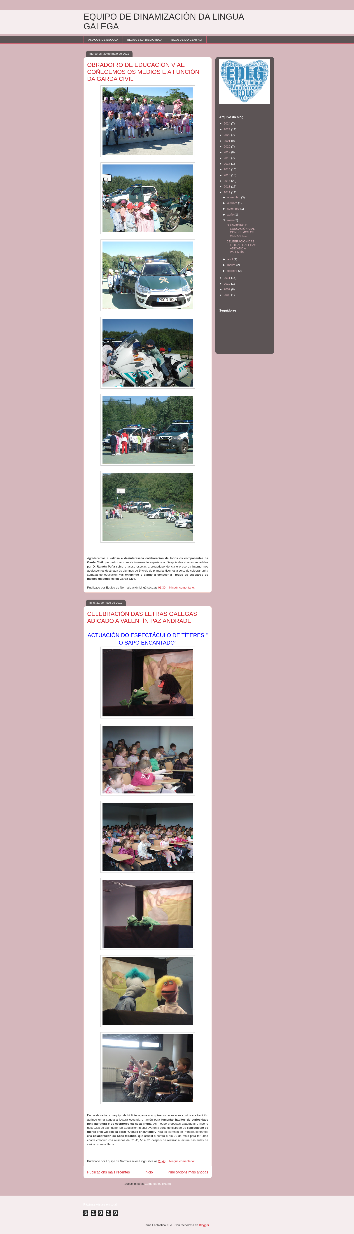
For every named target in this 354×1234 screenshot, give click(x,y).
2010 (227, 283)
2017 (227, 163)
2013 (227, 186)
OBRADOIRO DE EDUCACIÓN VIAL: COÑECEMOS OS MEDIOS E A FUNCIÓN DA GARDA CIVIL (143, 71)
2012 (227, 192)
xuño (231, 214)
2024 (227, 123)
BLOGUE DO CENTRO (186, 39)
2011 (227, 277)
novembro (234, 197)
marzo (231, 265)
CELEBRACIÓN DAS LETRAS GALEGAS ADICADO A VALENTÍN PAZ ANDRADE (142, 617)
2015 (227, 175)
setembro (233, 208)
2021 (227, 141)
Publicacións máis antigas (188, 1172)
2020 (227, 146)
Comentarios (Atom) (158, 1183)
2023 (227, 129)
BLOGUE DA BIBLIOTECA (144, 39)
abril (230, 259)
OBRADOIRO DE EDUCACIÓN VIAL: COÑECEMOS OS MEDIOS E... (240, 230)
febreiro (232, 270)
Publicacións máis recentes (108, 1172)
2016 (227, 169)
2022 (227, 135)
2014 (227, 181)
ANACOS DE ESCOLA (103, 39)
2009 (227, 289)
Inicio (149, 1172)
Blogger (204, 1225)
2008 (227, 295)
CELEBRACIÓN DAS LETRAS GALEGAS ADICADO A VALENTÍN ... (241, 247)
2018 (227, 158)
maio (231, 220)
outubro (232, 203)
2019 (227, 152)
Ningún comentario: (182, 587)
